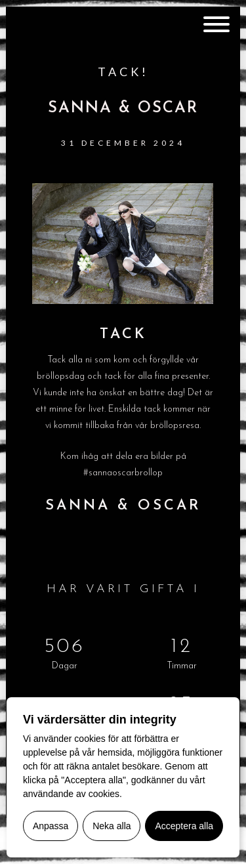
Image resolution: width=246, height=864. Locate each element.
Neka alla (111, 826)
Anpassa (50, 826)
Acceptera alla (184, 826)
